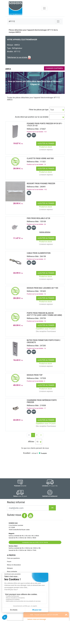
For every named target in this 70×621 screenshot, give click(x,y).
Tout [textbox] (52, 110)
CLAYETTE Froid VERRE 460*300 (40, 158)
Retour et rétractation (14, 565)
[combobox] (57, 109)
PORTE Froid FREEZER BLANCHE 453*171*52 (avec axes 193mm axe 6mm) (44, 314)
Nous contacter (12, 571)
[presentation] (21, 617)
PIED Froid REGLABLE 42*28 (38, 218)
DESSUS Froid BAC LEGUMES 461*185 (42, 288)
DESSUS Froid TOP (34, 375)
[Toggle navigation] (44, 8)
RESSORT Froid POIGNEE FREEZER (41, 183)
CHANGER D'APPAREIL (54, 68)
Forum (9, 561)
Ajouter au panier (46, 143)
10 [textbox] (37, 442)
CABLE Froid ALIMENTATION (38, 253)
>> (41, 435)
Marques (10, 568)
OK (52, 508)
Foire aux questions (13, 558)
